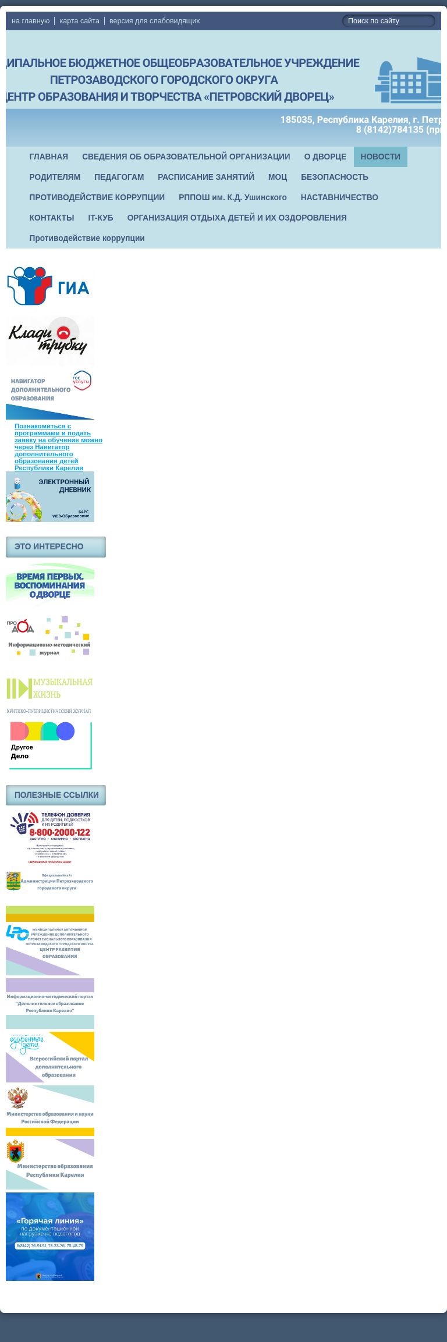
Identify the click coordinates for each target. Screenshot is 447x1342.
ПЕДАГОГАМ (119, 177)
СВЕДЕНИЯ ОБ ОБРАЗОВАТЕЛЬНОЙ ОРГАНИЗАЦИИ (186, 156)
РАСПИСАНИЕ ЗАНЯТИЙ (206, 177)
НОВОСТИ (381, 156)
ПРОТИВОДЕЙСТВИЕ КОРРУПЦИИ (97, 197)
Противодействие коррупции (87, 238)
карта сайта (79, 21)
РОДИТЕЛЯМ (55, 177)
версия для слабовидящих (154, 21)
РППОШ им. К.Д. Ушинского (233, 197)
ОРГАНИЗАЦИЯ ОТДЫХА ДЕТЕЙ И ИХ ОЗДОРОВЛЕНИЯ (237, 218)
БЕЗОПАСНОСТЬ (334, 177)
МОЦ (277, 177)
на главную (30, 21)
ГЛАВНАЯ (49, 156)
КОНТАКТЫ (52, 218)
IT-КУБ (100, 218)
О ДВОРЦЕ (325, 156)
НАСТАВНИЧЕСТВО (339, 197)
